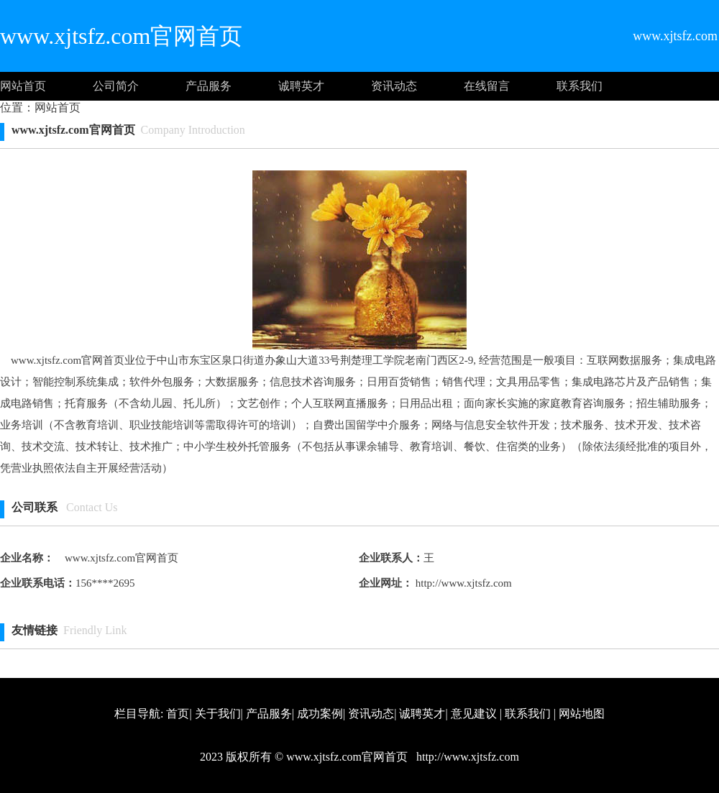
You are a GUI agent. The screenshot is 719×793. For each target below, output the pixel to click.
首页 (177, 713)
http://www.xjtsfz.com (462, 583)
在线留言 (487, 86)
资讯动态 (394, 86)
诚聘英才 (301, 86)
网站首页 (23, 86)
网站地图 (582, 713)
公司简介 (116, 86)
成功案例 (320, 713)
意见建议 (474, 713)
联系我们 (580, 86)
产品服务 (209, 86)
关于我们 (218, 713)
